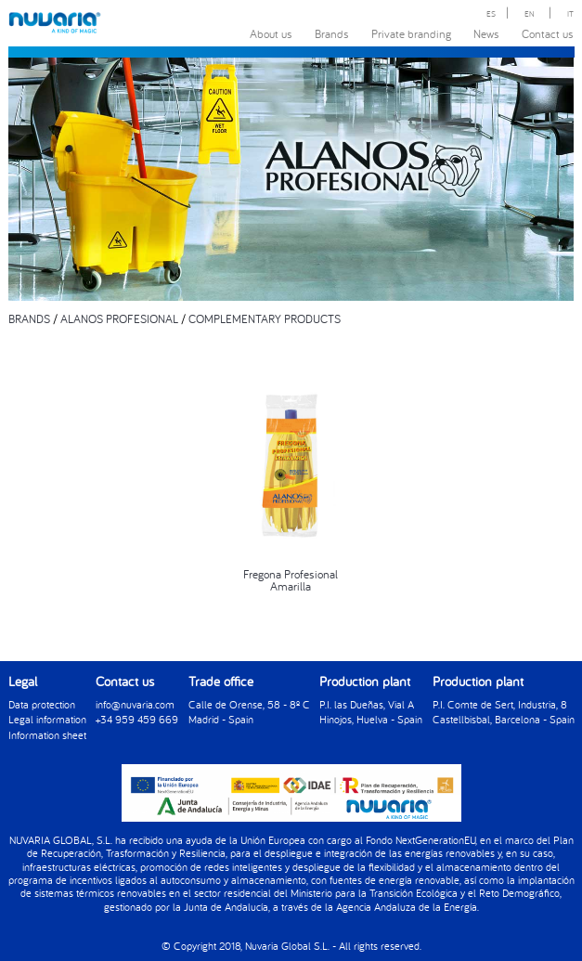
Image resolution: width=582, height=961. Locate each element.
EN (529, 13)
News (486, 33)
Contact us (548, 33)
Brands (332, 33)
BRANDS (29, 318)
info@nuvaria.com (135, 704)
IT (570, 13)
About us (271, 33)
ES (491, 13)
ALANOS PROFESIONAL (119, 318)
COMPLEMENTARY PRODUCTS (264, 318)
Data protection (41, 704)
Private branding (411, 33)
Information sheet (47, 735)
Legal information (47, 719)
